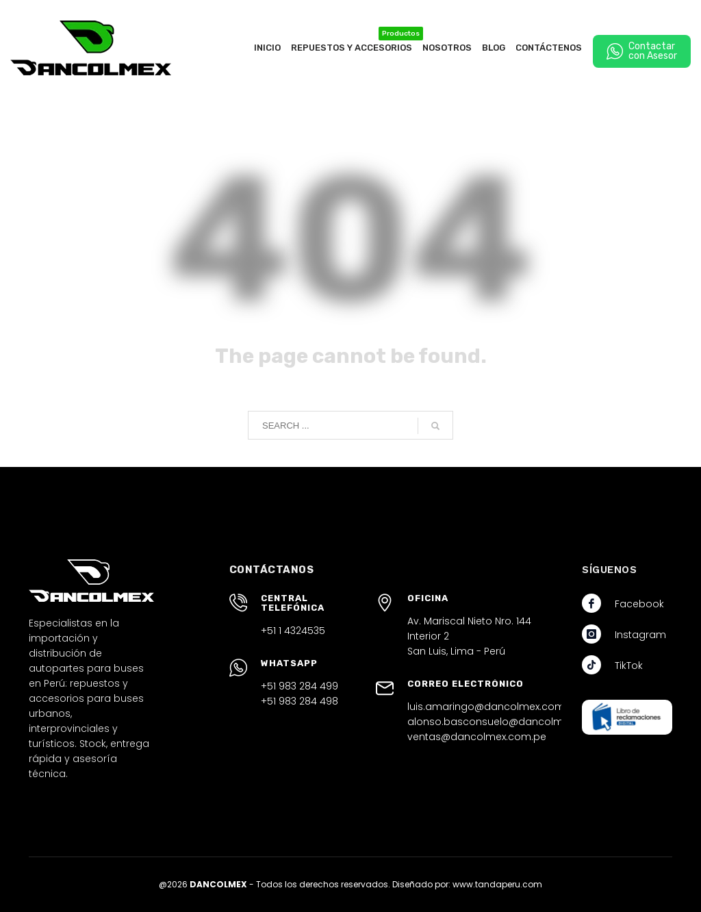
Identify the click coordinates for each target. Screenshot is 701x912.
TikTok (629, 665)
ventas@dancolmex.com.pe (476, 737)
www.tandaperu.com (497, 884)
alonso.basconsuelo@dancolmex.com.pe (510, 722)
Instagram (640, 635)
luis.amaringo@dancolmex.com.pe (493, 706)
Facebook (639, 604)
